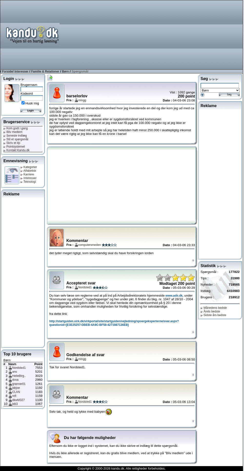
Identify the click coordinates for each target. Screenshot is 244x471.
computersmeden (89, 245)
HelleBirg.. (19, 376)
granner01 (19, 384)
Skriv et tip (11, 143)
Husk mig (32, 103)
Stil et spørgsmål (15, 139)
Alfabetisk (28, 170)
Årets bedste (210, 311)
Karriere (27, 174)
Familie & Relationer (45, 71)
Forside (7, 71)
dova (15, 379)
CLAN (16, 392)
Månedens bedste (214, 308)
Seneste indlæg (15, 135)
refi (14, 396)
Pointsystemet (14, 146)
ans (14, 371)
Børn (65, 71)
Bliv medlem (12, 132)
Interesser (21, 71)
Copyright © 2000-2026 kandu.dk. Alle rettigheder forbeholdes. (121, 468)
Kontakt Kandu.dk (16, 150)
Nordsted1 (19, 368)
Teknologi (28, 181)
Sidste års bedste (213, 315)
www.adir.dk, (174, 295)
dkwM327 (18, 400)
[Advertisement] (179, 34)
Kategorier (28, 167)
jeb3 (15, 404)
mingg (82, 100)
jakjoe (16, 388)
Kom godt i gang (15, 128)
